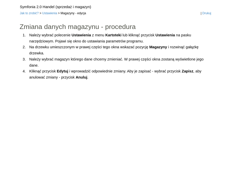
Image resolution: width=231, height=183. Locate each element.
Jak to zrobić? (29, 13)
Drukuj (206, 13)
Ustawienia (49, 13)
